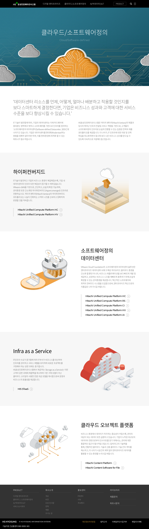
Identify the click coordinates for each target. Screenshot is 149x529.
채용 (47, 510)
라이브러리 (115, 490)
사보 (79, 499)
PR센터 (80, 496)
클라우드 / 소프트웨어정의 (23, 499)
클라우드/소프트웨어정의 (75, 3)
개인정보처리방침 (88, 521)
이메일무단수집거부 (119, 521)
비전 (47, 499)
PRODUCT (120, 3)
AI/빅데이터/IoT (97, 3)
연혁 (47, 506)
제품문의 (114, 496)
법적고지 (103, 521)
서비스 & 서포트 (19, 506)
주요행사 (81, 503)
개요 (47, 496)
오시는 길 (48, 513)
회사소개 (49, 490)
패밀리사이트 (137, 522)
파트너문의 (115, 503)
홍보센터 (81, 490)
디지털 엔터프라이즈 (51, 3)
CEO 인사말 (49, 503)
